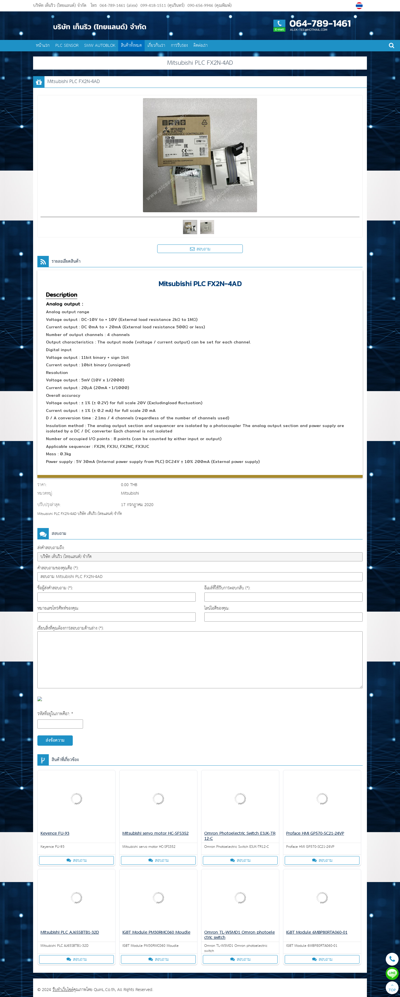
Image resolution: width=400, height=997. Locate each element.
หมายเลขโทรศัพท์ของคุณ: (58, 608)
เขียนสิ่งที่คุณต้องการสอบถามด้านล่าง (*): (70, 628)
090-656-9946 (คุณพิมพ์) (209, 6)
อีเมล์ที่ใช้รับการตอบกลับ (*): (227, 588)
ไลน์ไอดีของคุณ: (216, 608)
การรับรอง (179, 45)
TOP (392, 988)
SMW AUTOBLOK (99, 45)
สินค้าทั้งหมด (131, 45)
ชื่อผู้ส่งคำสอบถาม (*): (55, 588)
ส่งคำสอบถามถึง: (50, 548)
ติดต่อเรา (200, 45)
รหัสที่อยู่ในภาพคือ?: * (55, 714)
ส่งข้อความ (55, 741)
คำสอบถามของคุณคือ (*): (57, 568)
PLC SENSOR (66, 45)
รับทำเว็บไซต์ (62, 990)
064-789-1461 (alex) (119, 6)
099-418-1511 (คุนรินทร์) (162, 6)
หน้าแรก (43, 45)
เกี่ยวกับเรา (156, 45)
